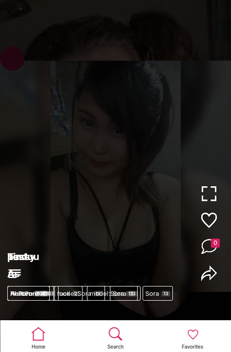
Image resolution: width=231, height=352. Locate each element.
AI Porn (28, 293)
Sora (158, 293)
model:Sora (80, 293)
